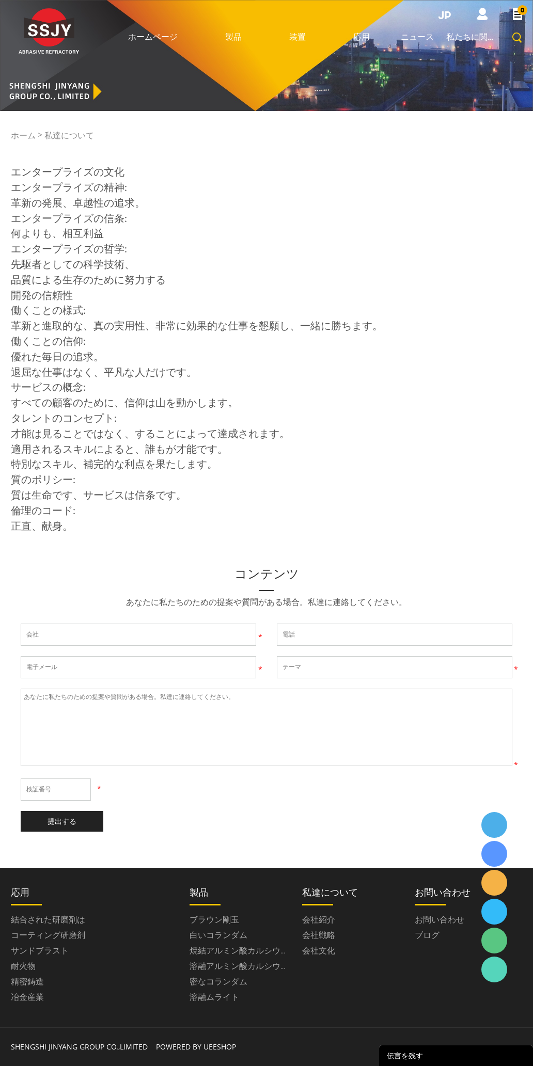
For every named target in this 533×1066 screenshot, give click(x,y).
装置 (297, 36)
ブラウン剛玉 (214, 919)
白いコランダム (218, 935)
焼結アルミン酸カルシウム (239, 950)
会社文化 (318, 950)
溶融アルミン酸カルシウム (239, 966)
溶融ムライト (214, 997)
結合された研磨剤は (48, 919)
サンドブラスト (40, 950)
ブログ (427, 935)
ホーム (23, 135)
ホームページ (153, 36)
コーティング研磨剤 (48, 935)
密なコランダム (218, 981)
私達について (69, 135)
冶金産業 (27, 997)
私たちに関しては (472, 36)
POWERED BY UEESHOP (196, 1047)
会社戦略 (318, 935)
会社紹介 (318, 919)
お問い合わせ (439, 919)
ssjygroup (494, 825)
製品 (233, 36)
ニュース (417, 36)
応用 (361, 36)
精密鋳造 (27, 981)
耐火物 (23, 966)
